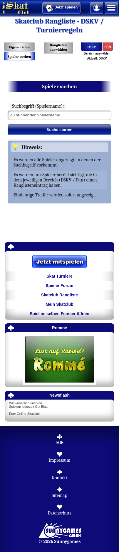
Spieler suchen (19, 57)
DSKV (91, 47)
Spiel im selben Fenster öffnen (59, 313)
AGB (59, 442)
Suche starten (59, 130)
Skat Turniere (59, 276)
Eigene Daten (19, 47)
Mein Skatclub (59, 304)
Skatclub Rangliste (59, 295)
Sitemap (59, 495)
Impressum (59, 460)
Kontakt (59, 477)
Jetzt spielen (61, 8)
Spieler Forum (59, 285)
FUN (107, 47)
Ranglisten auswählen (58, 47)
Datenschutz (59, 513)
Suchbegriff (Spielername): (38, 106)
